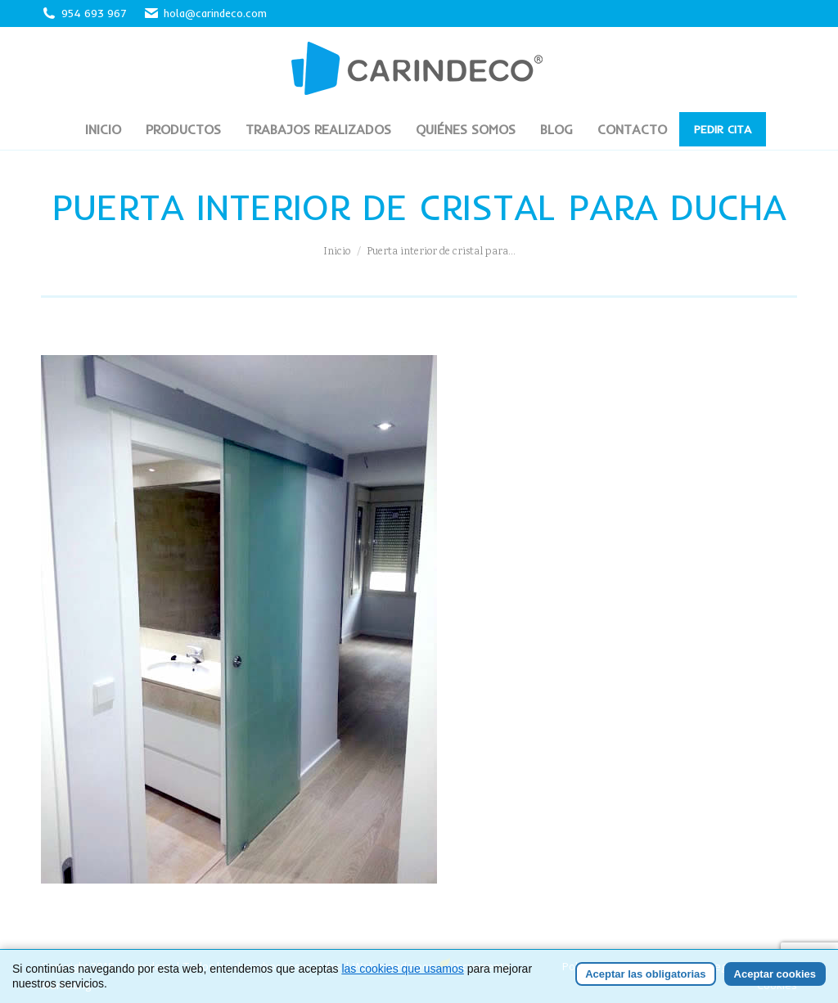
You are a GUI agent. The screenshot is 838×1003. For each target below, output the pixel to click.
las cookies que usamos (402, 969)
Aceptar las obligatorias (645, 975)
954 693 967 (94, 13)
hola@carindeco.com (205, 13)
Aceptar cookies (775, 975)
